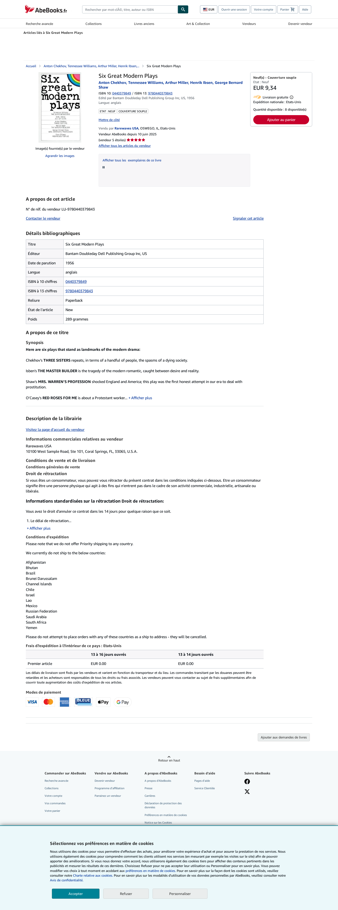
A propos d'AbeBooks (158, 780)
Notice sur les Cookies (158, 822)
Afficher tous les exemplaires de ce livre (132, 160)
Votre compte (263, 9)
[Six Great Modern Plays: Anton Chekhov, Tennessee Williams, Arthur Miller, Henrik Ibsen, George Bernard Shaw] (59, 107)
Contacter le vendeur (43, 218)
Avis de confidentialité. (66, 880)
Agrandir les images (59, 156)
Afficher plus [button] (141, 397)
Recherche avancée (39, 24)
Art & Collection (198, 24)
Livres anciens (144, 24)
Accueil (31, 66)
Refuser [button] (126, 893)
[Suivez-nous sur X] (247, 792)
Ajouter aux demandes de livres (284, 737)
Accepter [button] (76, 893)
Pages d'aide (202, 780)
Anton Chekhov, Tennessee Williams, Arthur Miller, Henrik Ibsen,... (91, 66)
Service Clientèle (204, 788)
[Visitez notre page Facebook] (247, 781)
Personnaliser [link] (180, 893)
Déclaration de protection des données (163, 805)
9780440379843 (79, 291)
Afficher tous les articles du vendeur (125, 146)
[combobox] (130, 9)
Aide (305, 9)
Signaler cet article (248, 218)
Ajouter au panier (281, 119)
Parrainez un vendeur (108, 795)
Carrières (150, 795)
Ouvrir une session (234, 9)
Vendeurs (249, 24)
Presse (148, 788)
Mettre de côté (109, 120)
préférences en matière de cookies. (151, 871)
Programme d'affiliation (109, 788)
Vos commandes (55, 803)
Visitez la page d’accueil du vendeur (55, 429)
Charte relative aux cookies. (93, 875)
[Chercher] (183, 9)
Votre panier (52, 810)
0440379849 (121, 93)
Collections (93, 24)
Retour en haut (169, 760)
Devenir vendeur (300, 24)
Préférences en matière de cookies (166, 815)
